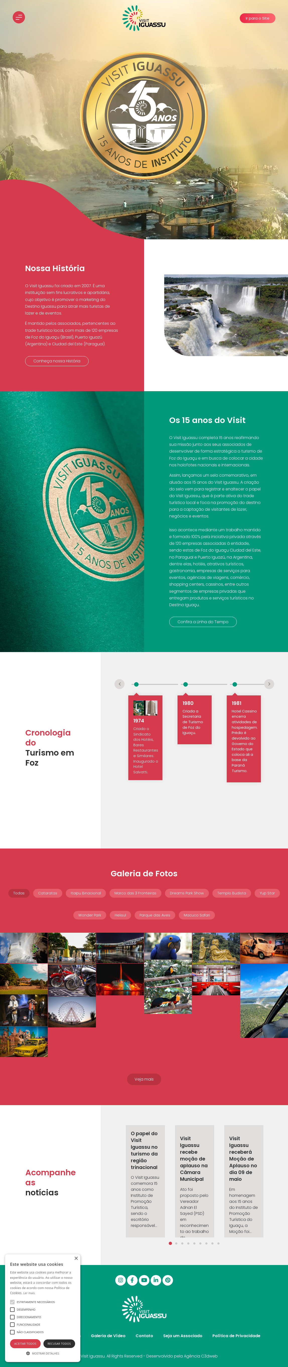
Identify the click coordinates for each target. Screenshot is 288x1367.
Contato (144, 1336)
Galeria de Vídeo (108, 1336)
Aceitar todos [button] (25, 1343)
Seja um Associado (182, 1336)
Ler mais (29, 1293)
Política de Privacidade (236, 1336)
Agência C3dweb (201, 1356)
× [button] (76, 1258)
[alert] (42, 1308)
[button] (257, 18)
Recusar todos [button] (59, 1343)
